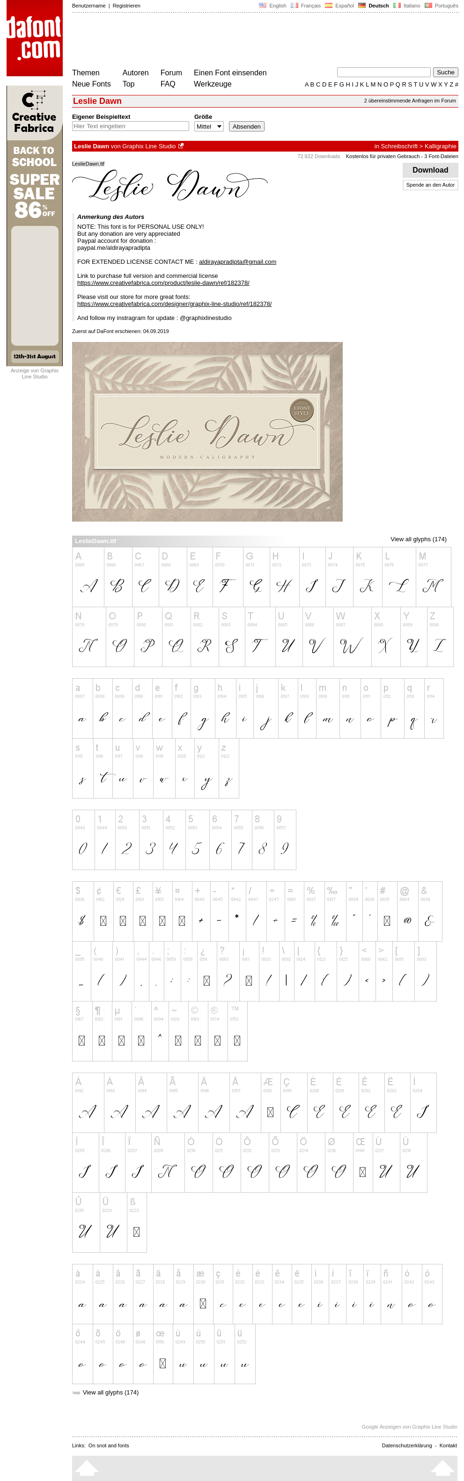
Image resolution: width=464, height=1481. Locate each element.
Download (430, 170)
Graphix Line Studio (149, 146)
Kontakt (448, 1445)
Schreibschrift (399, 146)
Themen (86, 73)
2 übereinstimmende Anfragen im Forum (410, 100)
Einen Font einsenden (230, 73)
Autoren (136, 73)
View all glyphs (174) (418, 539)
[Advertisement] (242, 41)
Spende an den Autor (430, 185)
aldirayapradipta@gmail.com (237, 261)
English (272, 5)
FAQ (168, 84)
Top (129, 84)
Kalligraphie (441, 146)
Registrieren (126, 5)
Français (305, 5)
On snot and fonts (108, 1445)
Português (440, 5)
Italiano (407, 5)
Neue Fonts (91, 84)
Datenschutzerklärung (407, 1445)
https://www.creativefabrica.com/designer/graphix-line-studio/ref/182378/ (174, 303)
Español (339, 5)
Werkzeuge (213, 84)
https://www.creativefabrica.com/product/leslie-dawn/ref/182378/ (163, 282)
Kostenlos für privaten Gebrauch (383, 156)
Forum (171, 73)
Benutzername (89, 5)
